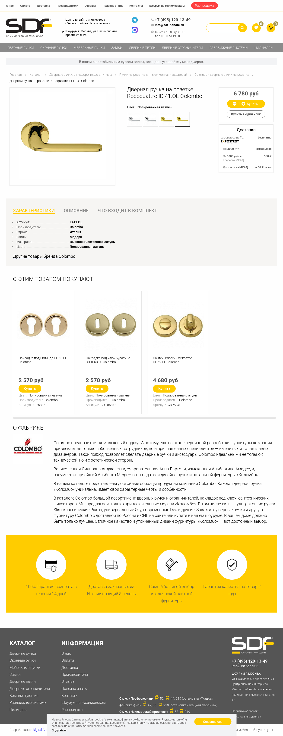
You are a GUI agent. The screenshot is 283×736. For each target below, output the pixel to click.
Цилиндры (263, 48)
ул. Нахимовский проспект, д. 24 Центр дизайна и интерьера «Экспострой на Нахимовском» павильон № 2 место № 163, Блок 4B (254, 686)
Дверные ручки (20, 48)
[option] (62, 135)
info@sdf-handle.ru (167, 25)
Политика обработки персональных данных (246, 714)
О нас (10, 5)
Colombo (76, 227)
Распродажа (204, 5)
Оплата (25, 5)
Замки (116, 48)
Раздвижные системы (229, 48)
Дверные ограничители (182, 48)
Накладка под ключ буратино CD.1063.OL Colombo (108, 360)
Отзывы (90, 5)
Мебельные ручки (89, 48)
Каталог (35, 74)
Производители (67, 5)
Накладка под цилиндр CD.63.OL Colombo (43, 360)
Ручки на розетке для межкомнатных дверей (153, 74)
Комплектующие (24, 695)
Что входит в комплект (127, 210)
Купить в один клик (246, 114)
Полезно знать (112, 5)
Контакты (136, 5)
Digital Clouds (43, 730)
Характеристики (34, 210)
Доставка (43, 5)
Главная (16, 74)
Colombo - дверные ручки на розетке (221, 74)
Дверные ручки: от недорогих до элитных (80, 74)
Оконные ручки (53, 48)
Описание (76, 210)
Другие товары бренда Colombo (44, 256)
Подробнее (59, 730)
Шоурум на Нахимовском (167, 5)
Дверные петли (142, 48)
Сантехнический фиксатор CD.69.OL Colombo (173, 360)
